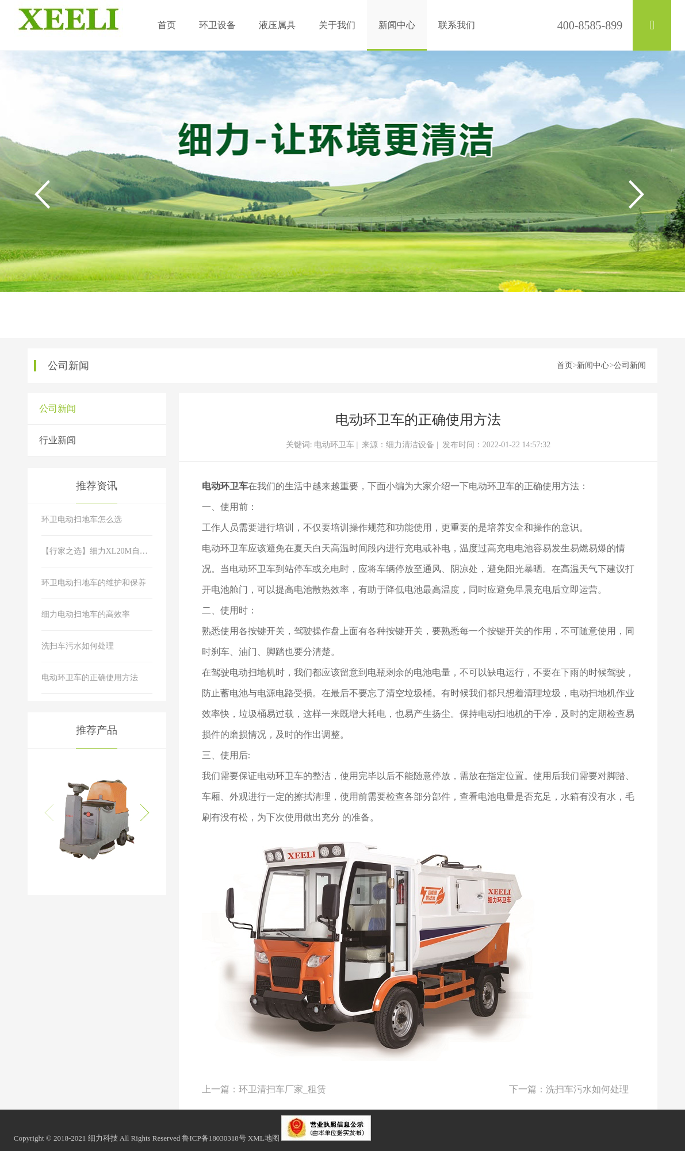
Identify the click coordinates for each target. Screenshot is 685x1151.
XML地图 (264, 1138)
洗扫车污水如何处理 (587, 1089)
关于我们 (337, 25)
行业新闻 (57, 440)
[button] (140, 813)
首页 (167, 25)
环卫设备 (217, 25)
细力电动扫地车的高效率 (85, 614)
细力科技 (103, 1138)
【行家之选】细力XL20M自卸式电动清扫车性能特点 (96, 551)
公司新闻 (630, 365)
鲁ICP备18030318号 (214, 1138)
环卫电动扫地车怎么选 (81, 519)
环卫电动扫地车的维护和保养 (93, 582)
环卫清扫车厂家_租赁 (282, 1089)
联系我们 (456, 25)
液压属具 (277, 25)
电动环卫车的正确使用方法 (89, 677)
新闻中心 (396, 25)
